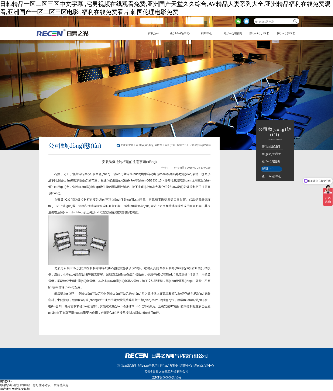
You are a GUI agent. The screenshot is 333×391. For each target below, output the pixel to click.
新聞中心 (206, 33)
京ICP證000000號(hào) (166, 377)
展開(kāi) (5, 381)
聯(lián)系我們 (286, 33)
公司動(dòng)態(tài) (200, 144)
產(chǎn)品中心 (180, 33)
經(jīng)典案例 (233, 33)
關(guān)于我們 (259, 33)
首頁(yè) (153, 33)
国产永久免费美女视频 (15, 389)
